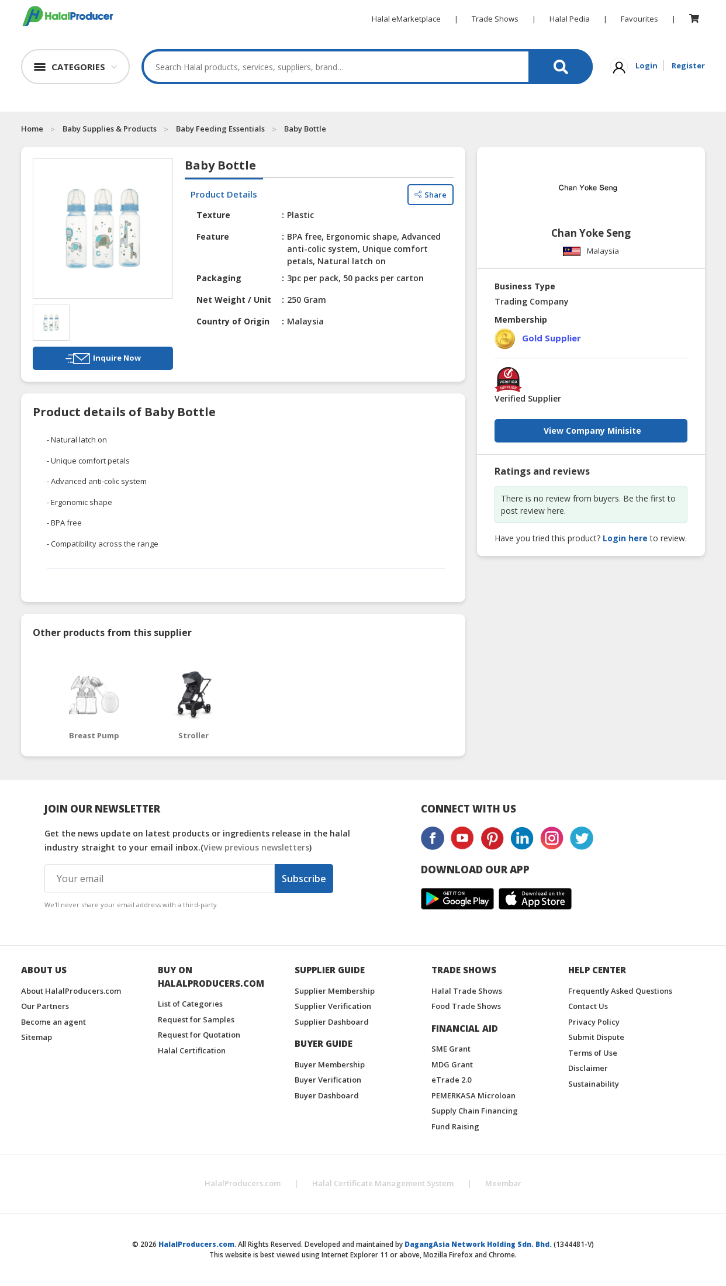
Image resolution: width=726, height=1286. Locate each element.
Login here (625, 538)
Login (646, 65)
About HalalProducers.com (71, 991)
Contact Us (588, 1006)
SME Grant (451, 1048)
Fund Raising (455, 1126)
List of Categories (190, 1003)
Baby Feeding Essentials (220, 128)
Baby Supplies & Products (110, 128)
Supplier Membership (335, 991)
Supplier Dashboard (332, 1022)
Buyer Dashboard (327, 1095)
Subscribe (304, 878)
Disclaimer (588, 1068)
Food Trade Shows (466, 1006)
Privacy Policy (594, 1022)
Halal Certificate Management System (383, 1183)
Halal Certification (192, 1050)
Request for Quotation (199, 1034)
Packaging (218, 278)
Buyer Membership (330, 1064)
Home (32, 128)
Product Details (224, 194)
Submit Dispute (596, 1037)
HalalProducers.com (243, 1183)
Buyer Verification (328, 1079)
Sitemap (36, 1037)
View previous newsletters (256, 847)
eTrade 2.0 (451, 1079)
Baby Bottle (305, 128)
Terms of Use (592, 1053)
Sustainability (593, 1083)
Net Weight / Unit (233, 299)
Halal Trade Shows (466, 991)
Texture (213, 214)
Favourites (639, 18)
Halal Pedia (569, 18)
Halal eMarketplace (406, 18)
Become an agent (53, 1022)
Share (430, 194)
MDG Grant (452, 1064)
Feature (212, 236)
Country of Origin (232, 321)
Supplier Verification (333, 1006)
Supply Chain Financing (474, 1110)
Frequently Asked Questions (620, 991)
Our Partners (45, 1006)
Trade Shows (495, 18)
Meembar (503, 1183)
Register (688, 65)
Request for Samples (196, 1019)
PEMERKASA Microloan (473, 1095)
